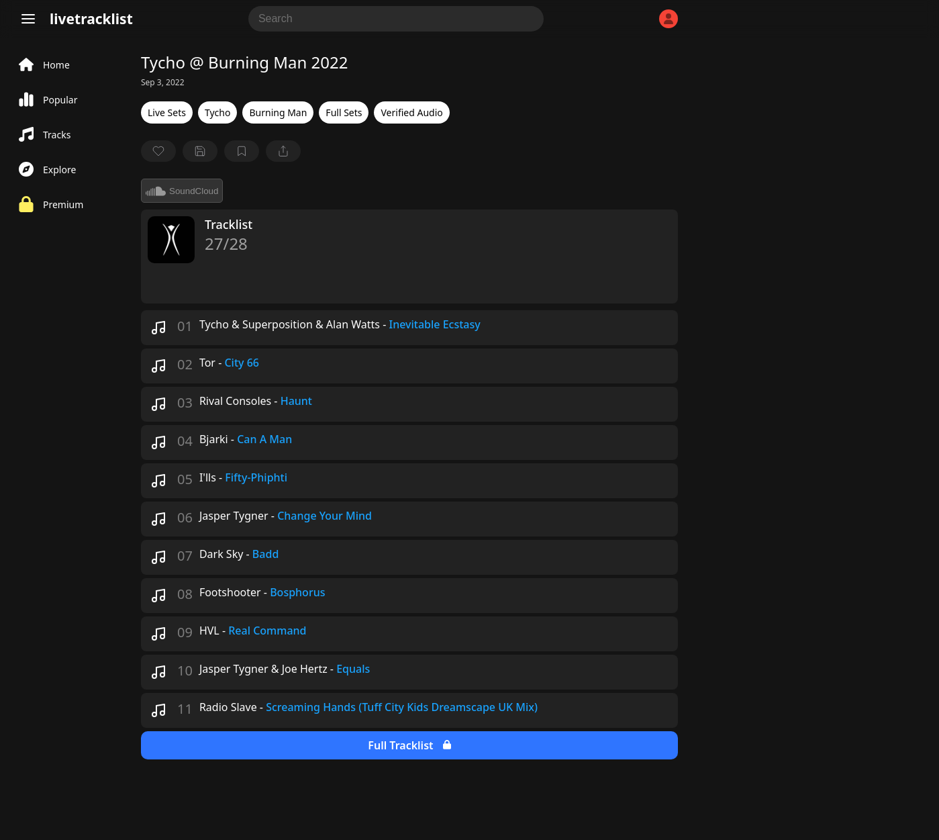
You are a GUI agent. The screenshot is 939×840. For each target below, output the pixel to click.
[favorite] (158, 151)
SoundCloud (182, 191)
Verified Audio (411, 112)
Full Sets (344, 112)
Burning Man (278, 112)
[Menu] (28, 19)
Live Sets (167, 112)
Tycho (218, 112)
